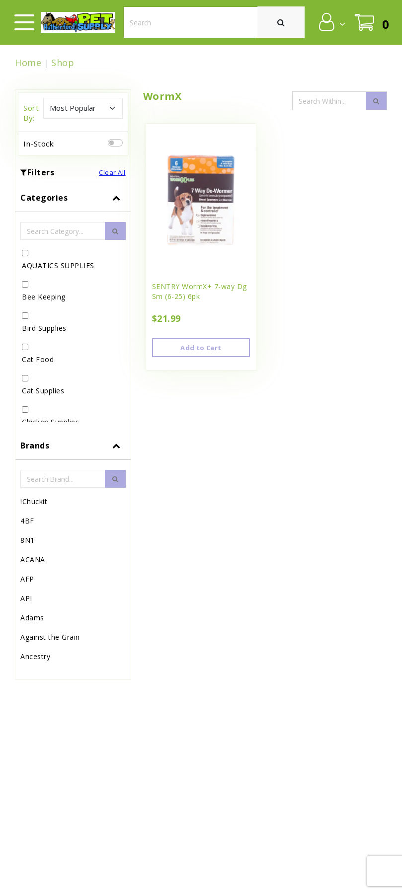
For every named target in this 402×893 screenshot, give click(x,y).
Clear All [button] (112, 172)
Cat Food (38, 359)
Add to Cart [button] (200, 347)
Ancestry (35, 656)
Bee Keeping (44, 296)
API (26, 598)
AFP (27, 579)
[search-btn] (115, 231)
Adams (32, 617)
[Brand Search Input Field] (62, 479)
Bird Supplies (44, 328)
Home (28, 63)
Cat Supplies (43, 390)
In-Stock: (39, 144)
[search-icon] (376, 101)
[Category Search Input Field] (62, 231)
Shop (62, 63)
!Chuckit (33, 501)
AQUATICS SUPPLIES (58, 265)
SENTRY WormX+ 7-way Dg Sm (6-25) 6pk (199, 291)
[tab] (73, 308)
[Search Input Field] (329, 101)
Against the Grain (50, 637)
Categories (44, 197)
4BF (27, 520)
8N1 (27, 540)
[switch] (115, 143)
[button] (331, 22)
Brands (34, 445)
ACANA (32, 559)
